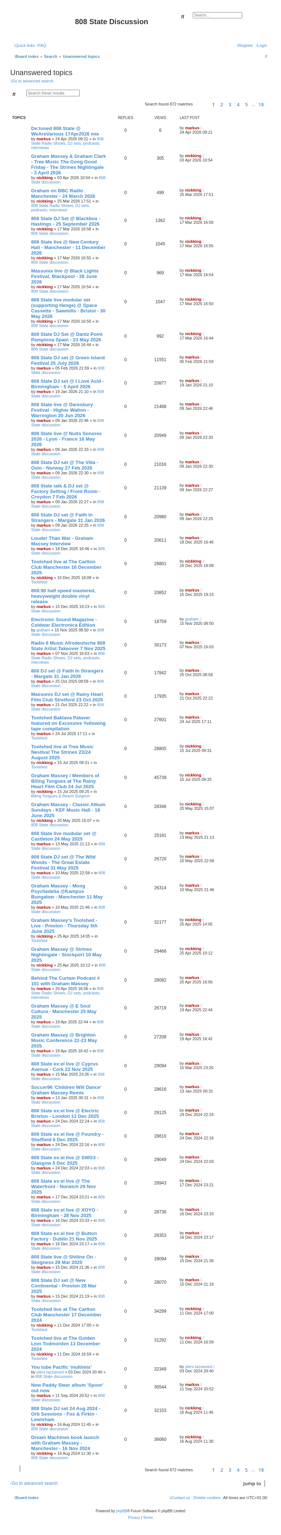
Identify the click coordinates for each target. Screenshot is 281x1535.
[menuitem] (41, 45)
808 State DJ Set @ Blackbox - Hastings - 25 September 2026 (66, 221)
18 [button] (261, 104)
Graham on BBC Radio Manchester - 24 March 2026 (63, 193)
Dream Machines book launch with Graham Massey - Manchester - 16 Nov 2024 (65, 1443)
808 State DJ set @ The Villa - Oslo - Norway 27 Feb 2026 (64, 465)
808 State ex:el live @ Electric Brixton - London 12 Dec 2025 (65, 1113)
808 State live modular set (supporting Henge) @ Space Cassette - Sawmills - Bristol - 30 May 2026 (68, 308)
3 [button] (230, 104)
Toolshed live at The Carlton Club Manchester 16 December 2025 (66, 567)
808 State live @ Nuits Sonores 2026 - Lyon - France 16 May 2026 (66, 439)
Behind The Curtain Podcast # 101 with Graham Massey (65, 980)
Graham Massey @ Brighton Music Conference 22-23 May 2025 (64, 1040)
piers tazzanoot (50, 1372)
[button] (201, 104)
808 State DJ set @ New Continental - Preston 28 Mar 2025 (64, 1286)
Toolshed (39, 582)
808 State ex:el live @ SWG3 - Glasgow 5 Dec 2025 (64, 1160)
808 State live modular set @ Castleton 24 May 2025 (64, 836)
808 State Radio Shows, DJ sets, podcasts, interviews (67, 143)
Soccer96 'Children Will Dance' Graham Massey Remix (66, 1089)
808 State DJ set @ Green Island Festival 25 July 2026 (68, 360)
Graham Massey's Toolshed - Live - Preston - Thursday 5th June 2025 (64, 925)
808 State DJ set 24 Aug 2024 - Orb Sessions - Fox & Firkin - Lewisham (65, 1414)
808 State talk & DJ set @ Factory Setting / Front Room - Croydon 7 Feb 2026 (66, 491)
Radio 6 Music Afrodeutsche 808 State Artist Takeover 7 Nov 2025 (68, 645)
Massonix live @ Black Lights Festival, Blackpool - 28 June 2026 (64, 276)
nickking (45, 177)
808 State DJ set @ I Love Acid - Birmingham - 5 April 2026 (67, 383)
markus (44, 139)
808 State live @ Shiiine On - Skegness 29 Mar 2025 (63, 1259)
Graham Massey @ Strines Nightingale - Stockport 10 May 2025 (66, 954)
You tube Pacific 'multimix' (61, 1367)
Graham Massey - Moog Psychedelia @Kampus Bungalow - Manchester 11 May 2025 (67, 894)
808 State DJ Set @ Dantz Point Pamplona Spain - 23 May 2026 (66, 336)
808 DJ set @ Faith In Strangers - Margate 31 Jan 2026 (67, 673)
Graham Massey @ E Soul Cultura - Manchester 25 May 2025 (64, 1011)
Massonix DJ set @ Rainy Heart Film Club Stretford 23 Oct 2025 (67, 697)
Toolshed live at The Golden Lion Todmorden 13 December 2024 (65, 1343)
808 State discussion (49, 233)
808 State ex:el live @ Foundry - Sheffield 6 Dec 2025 (67, 1136)
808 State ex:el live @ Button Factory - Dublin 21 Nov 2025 (64, 1236)
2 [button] (221, 104)
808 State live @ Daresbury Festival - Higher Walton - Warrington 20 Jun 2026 (62, 410)
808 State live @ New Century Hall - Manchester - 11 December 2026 (68, 247)
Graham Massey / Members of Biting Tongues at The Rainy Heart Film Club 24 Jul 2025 (65, 781)
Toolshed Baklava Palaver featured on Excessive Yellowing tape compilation (68, 723)
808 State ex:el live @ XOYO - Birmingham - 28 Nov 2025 (64, 1212)
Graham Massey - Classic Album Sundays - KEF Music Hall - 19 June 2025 (68, 810)
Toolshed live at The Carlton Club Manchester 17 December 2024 (66, 1314)
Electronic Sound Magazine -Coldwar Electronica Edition (64, 622)
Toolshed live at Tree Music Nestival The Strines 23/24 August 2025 (62, 752)
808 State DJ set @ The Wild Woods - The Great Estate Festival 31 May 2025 (63, 862)
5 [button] (246, 104)
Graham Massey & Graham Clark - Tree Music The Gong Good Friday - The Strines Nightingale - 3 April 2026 (68, 164)
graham (43, 630)
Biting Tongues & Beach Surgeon (60, 796)
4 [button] (238, 104)
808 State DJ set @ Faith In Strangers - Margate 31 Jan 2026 (68, 517)
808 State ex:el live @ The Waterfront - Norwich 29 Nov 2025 (63, 1186)
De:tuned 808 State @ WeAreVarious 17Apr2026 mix (65, 131)
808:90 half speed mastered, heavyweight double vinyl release (63, 596)
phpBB (121, 1511)
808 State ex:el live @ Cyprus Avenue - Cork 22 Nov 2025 (64, 1066)
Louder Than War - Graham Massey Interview (62, 540)
